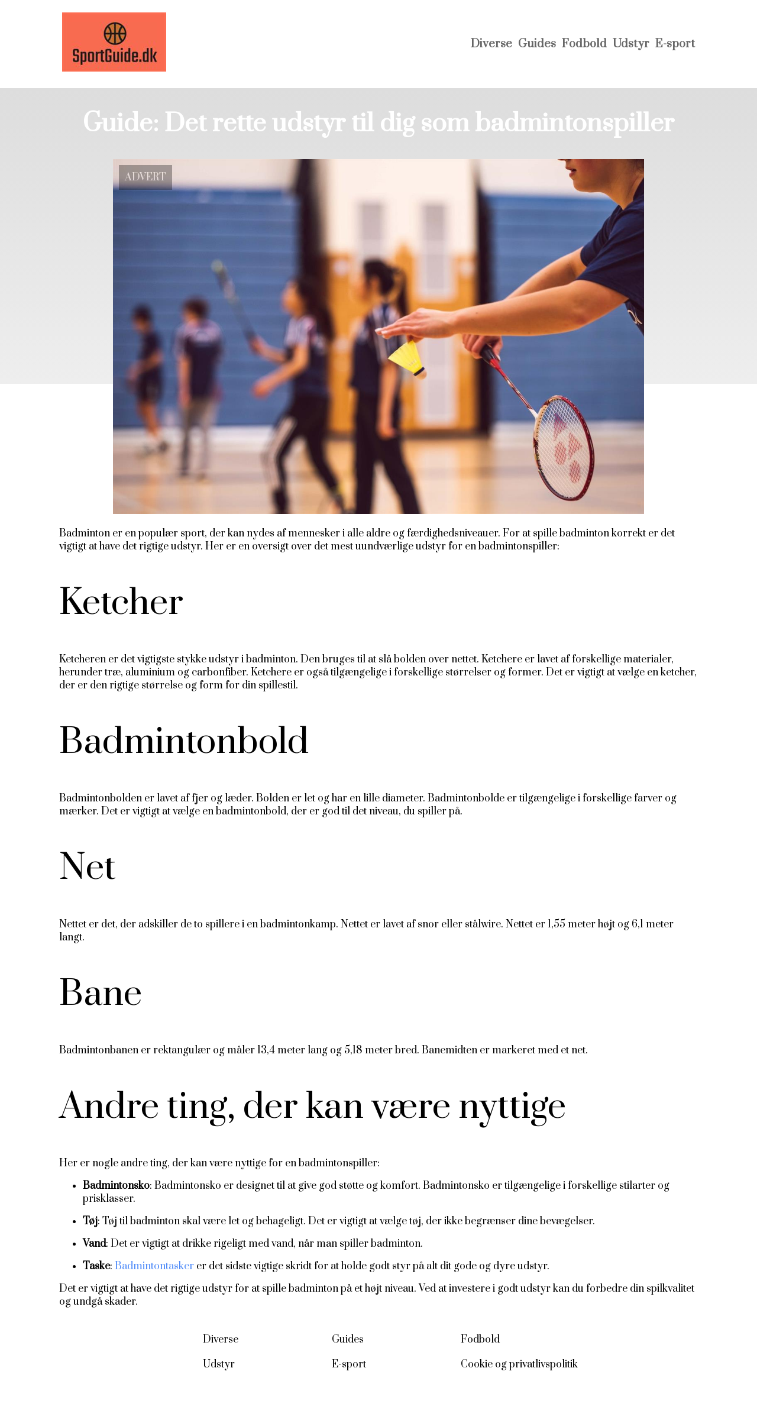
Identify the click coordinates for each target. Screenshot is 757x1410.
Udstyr (631, 44)
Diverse (491, 44)
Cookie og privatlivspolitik (519, 1364)
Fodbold (584, 44)
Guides (537, 44)
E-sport (675, 44)
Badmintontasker (154, 1266)
